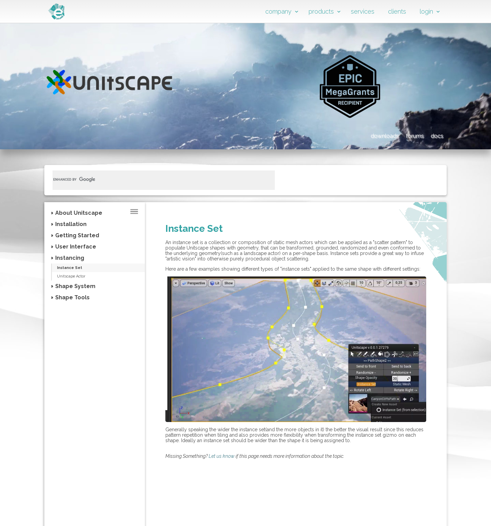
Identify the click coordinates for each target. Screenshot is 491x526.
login (426, 11)
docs (434, 134)
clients (397, 11)
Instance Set (76, 268)
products (321, 11)
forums (396, 134)
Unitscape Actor (76, 276)
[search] (155, 179)
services (362, 11)
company (278, 11)
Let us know (222, 456)
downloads (347, 134)
